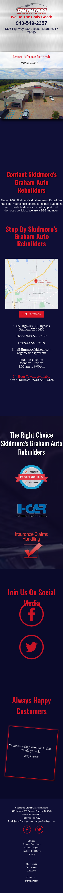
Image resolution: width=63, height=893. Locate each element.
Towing (31, 854)
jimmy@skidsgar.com (36, 350)
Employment (31, 867)
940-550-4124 (43, 380)
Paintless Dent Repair (31, 851)
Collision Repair (31, 848)
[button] (31, 42)
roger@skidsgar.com (31, 353)
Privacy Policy (31, 881)
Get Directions (32, 314)
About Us (31, 871)
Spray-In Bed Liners (31, 844)
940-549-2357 (29, 63)
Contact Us (31, 877)
